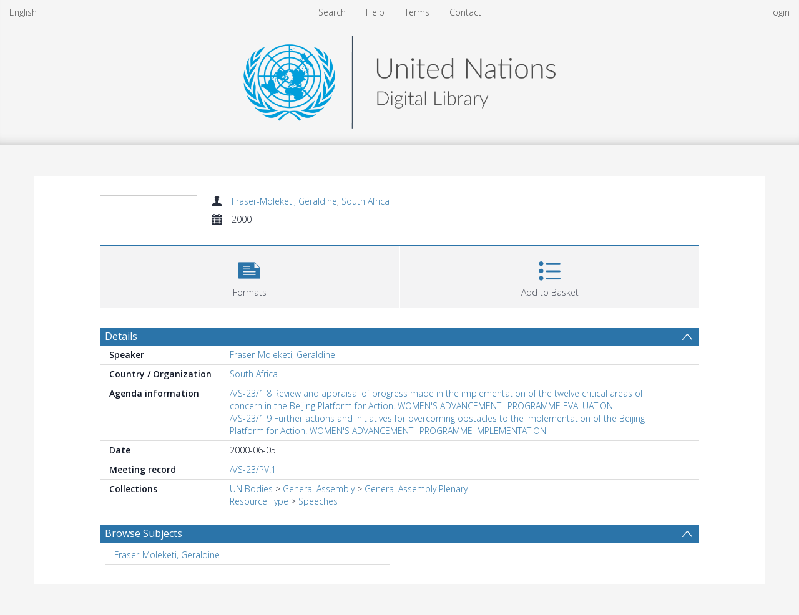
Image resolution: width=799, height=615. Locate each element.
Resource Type (259, 501)
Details (121, 336)
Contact (465, 12)
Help (375, 12)
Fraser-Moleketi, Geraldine (284, 201)
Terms (416, 12)
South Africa (365, 201)
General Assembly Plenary (416, 489)
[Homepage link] (399, 79)
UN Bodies (251, 489)
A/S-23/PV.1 (253, 469)
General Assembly (319, 489)
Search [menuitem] (332, 12)
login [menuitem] (780, 12)
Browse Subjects (143, 533)
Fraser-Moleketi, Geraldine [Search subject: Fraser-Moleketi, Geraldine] (167, 555)
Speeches (318, 501)
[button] (249, 275)
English (23, 12)
